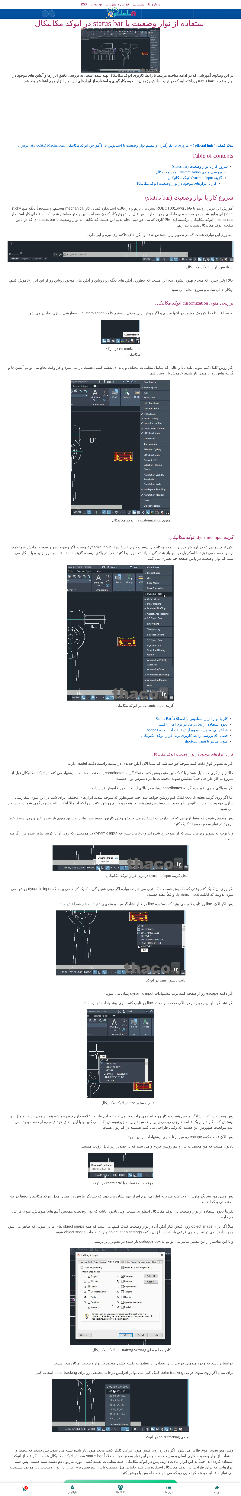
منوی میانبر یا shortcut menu (206, 741)
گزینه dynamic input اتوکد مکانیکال (195, 178)
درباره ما (154, 4)
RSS (84, 4)
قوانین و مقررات (117, 4)
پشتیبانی (138, 4)
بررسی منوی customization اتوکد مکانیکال (189, 172)
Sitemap (96, 4)
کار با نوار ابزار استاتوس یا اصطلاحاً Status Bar (192, 719)
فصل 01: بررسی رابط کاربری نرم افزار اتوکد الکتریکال (184, 735)
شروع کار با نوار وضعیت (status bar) (200, 166)
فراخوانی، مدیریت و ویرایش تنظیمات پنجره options (187, 730)
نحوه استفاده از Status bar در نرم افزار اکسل (193, 724)
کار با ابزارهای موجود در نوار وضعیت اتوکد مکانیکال (176, 183)
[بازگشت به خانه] (120, 13)
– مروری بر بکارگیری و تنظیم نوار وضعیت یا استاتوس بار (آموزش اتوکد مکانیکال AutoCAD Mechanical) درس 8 (125, 145)
